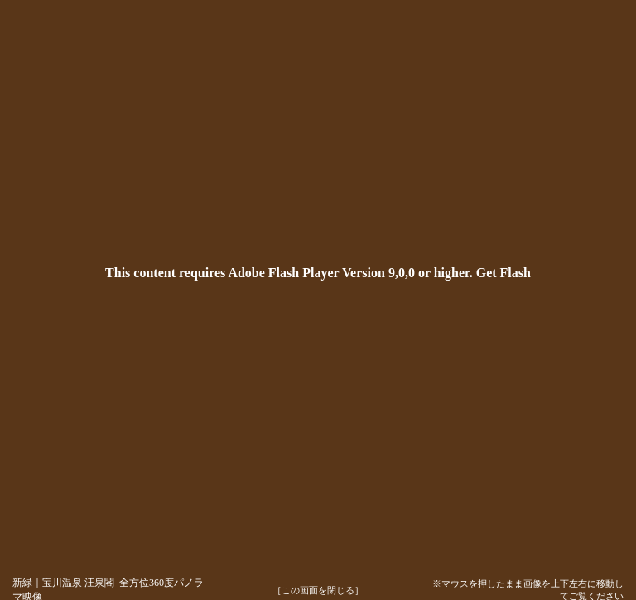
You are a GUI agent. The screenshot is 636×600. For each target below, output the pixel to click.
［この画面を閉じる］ (318, 590)
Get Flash (503, 273)
